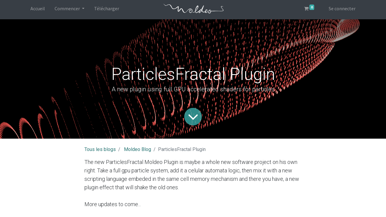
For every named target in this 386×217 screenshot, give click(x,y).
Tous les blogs (100, 149)
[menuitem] (37, 9)
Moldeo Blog (137, 149)
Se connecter (342, 8)
